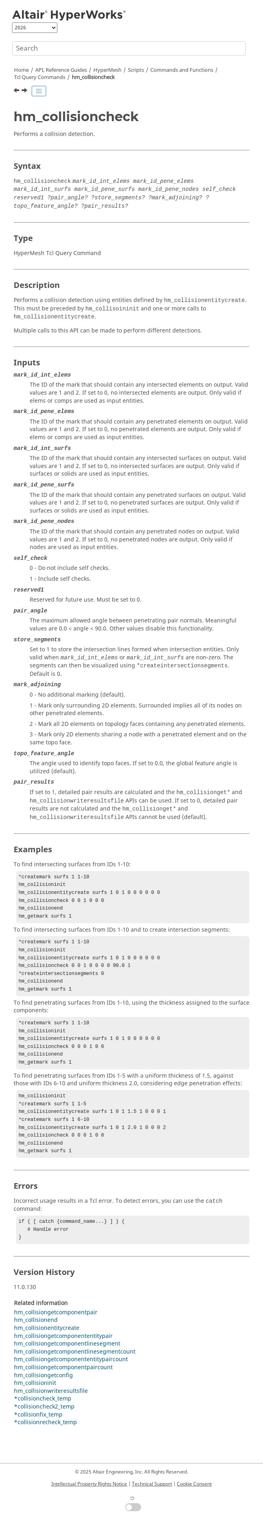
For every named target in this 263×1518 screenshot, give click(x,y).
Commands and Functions (181, 70)
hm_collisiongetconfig (43, 1399)
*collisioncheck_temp (42, 1423)
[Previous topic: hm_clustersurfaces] (17, 91)
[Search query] (129, 48)
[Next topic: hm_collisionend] (25, 91)
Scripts (136, 70)
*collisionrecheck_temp (45, 1446)
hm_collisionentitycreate (46, 1352)
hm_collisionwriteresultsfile (51, 1415)
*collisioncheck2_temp (44, 1431)
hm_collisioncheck (93, 77)
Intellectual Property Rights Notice (89, 1484)
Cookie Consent (194, 1484)
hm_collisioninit (35, 1407)
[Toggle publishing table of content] (39, 91)
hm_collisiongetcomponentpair (55, 1336)
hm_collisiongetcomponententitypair (63, 1360)
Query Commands (39, 77)
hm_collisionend (36, 1344)
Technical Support (152, 1484)
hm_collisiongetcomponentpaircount (63, 1391)
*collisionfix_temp (38, 1439)
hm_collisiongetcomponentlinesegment (67, 1368)
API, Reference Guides (61, 70)
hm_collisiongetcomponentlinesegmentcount (75, 1376)
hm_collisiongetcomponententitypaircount (71, 1383)
